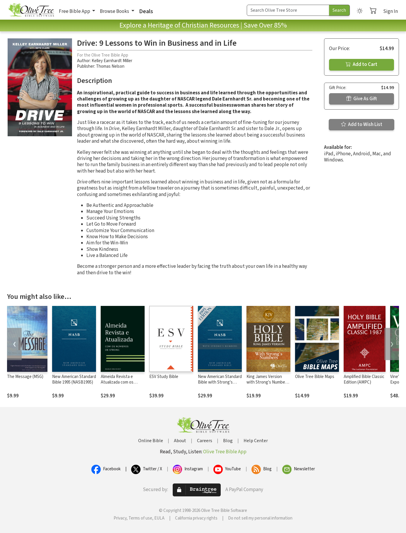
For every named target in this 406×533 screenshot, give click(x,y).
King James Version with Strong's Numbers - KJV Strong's (267, 382)
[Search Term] (288, 10)
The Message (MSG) (25, 377)
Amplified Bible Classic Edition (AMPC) (364, 379)
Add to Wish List (361, 124)
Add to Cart (361, 64)
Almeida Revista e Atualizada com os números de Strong (118, 382)
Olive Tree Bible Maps (314, 377)
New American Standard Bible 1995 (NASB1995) (74, 379)
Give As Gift (361, 98)
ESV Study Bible (163, 377)
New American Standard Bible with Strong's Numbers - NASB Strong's (220, 385)
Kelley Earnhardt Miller (112, 61)
